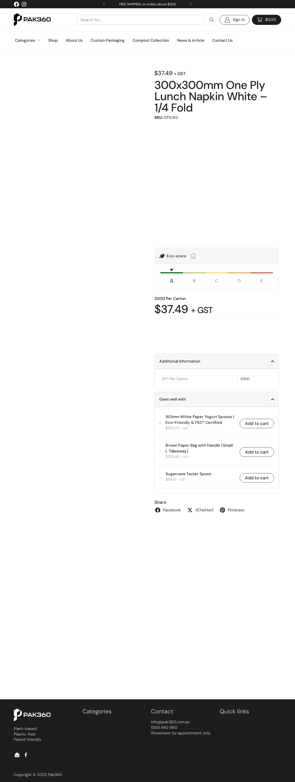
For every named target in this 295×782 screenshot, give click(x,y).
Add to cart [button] (257, 423)
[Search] (211, 20)
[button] (266, 20)
